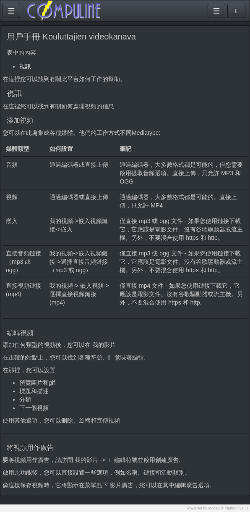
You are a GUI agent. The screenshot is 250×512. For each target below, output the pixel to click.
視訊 (25, 66)
